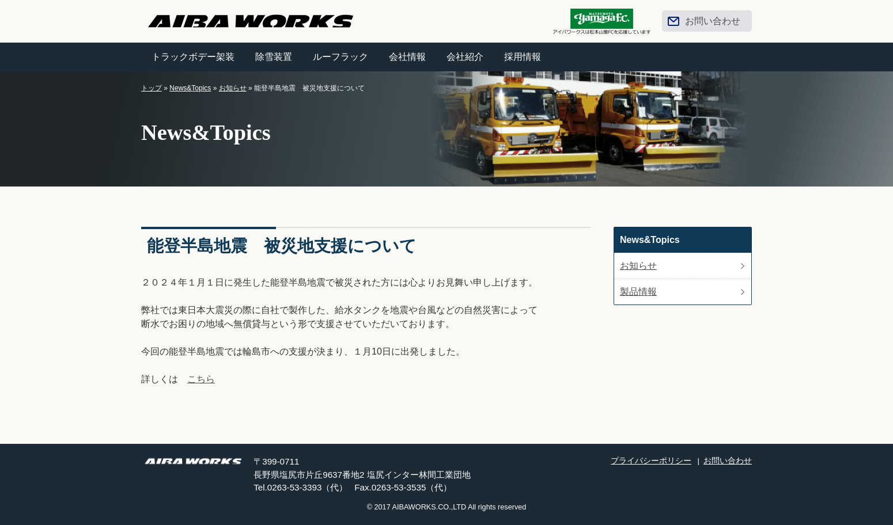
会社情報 (407, 57)
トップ (151, 88)
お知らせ (233, 88)
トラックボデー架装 (193, 57)
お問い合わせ (712, 21)
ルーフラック (340, 57)
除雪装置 (273, 57)
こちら (201, 379)
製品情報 (638, 291)
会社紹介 (465, 57)
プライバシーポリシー (651, 460)
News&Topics (190, 88)
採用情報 (522, 57)
